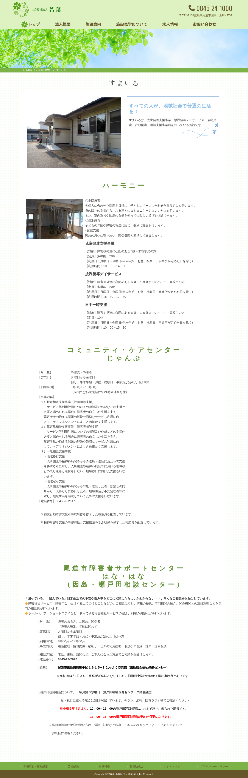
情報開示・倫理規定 (35, 766)
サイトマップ (171, 766)
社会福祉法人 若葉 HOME (37, 70)
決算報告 (104, 766)
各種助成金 (136, 766)
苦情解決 (73, 766)
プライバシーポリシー (214, 766)
